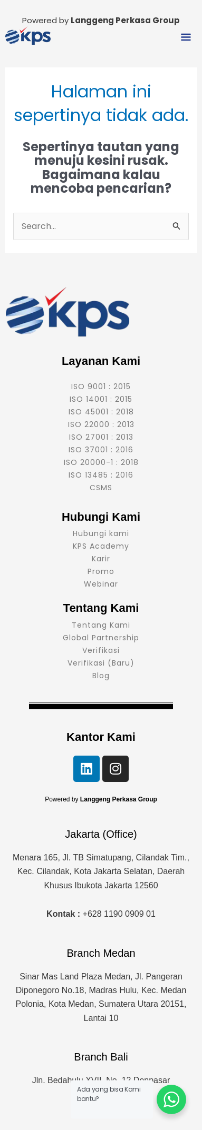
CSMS (101, 487)
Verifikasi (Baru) (101, 663)
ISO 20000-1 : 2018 (101, 462)
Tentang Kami (101, 625)
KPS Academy (101, 546)
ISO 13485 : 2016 (101, 475)
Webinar (101, 584)
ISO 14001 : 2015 (101, 399)
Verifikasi (101, 650)
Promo (101, 571)
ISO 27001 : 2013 (101, 437)
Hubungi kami (101, 533)
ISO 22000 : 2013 (101, 424)
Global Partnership (101, 637)
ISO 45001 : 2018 (101, 412)
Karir (101, 558)
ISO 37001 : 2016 (101, 449)
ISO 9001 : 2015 (101, 386)
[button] (186, 37)
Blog (101, 675)
